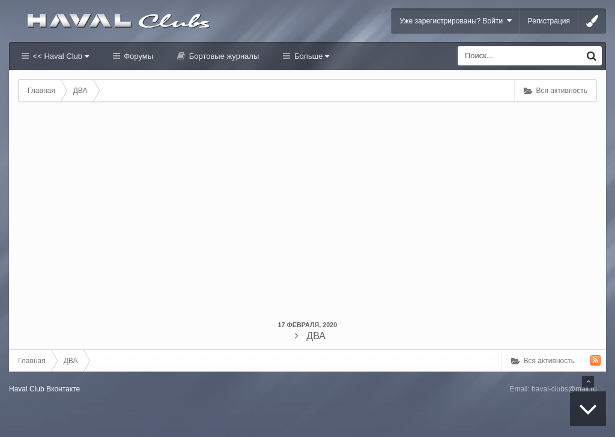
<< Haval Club (60, 56)
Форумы (137, 56)
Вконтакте (63, 389)
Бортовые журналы (223, 56)
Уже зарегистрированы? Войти (455, 20)
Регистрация (549, 21)
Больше (310, 56)
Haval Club (26, 389)
